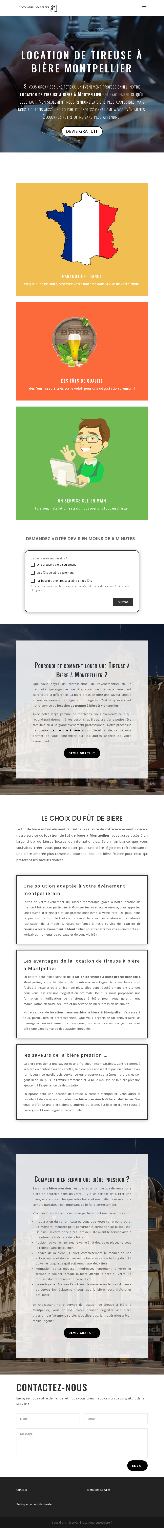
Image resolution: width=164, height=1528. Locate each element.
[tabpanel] (82, 574)
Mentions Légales (98, 1490)
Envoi (137, 1465)
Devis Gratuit (82, 131)
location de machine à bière (59, 730)
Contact (21, 1490)
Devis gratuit (82, 753)
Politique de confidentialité (34, 1504)
